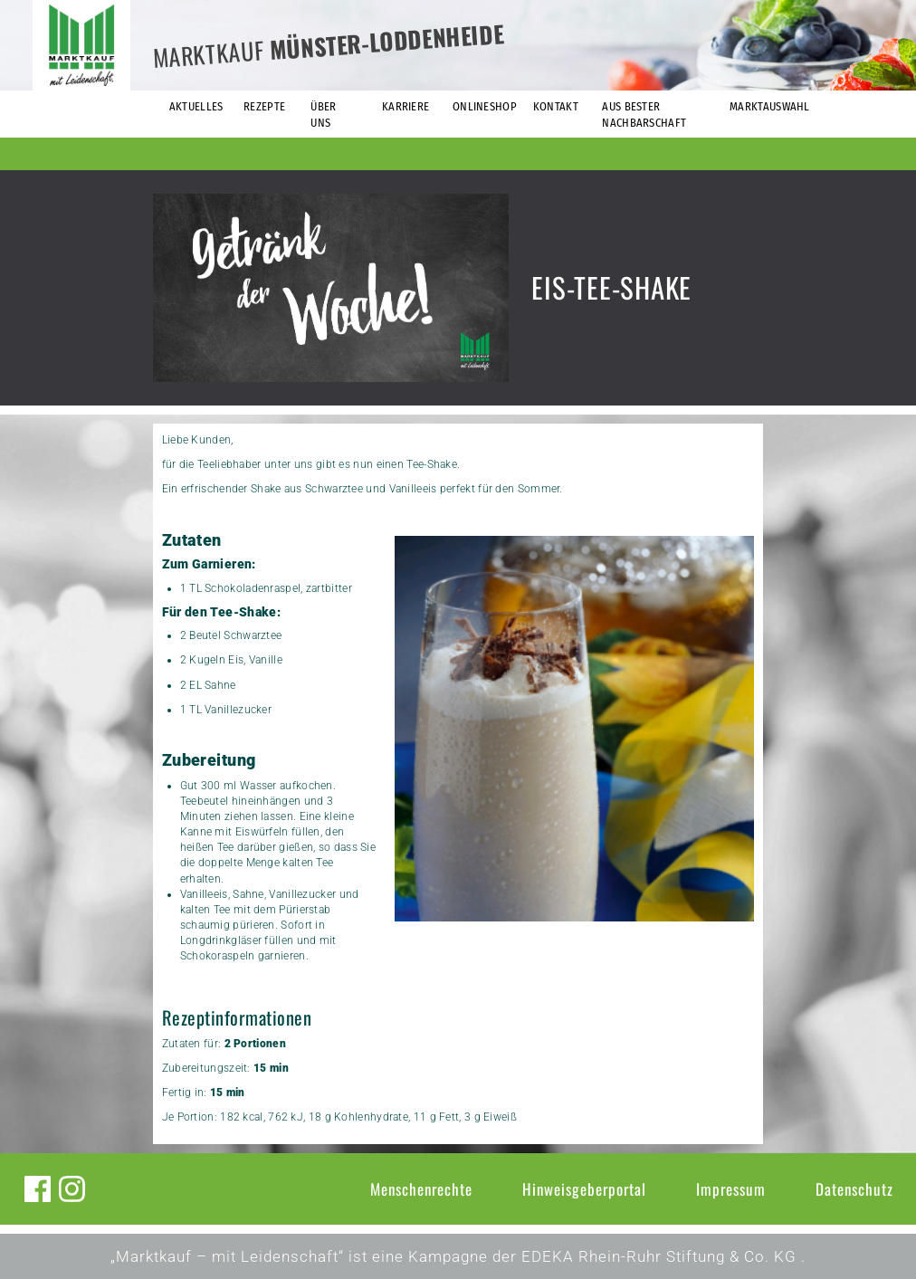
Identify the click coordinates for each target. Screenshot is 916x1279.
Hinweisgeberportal (584, 1189)
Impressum (731, 1189)
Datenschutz (854, 1189)
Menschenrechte (421, 1189)
